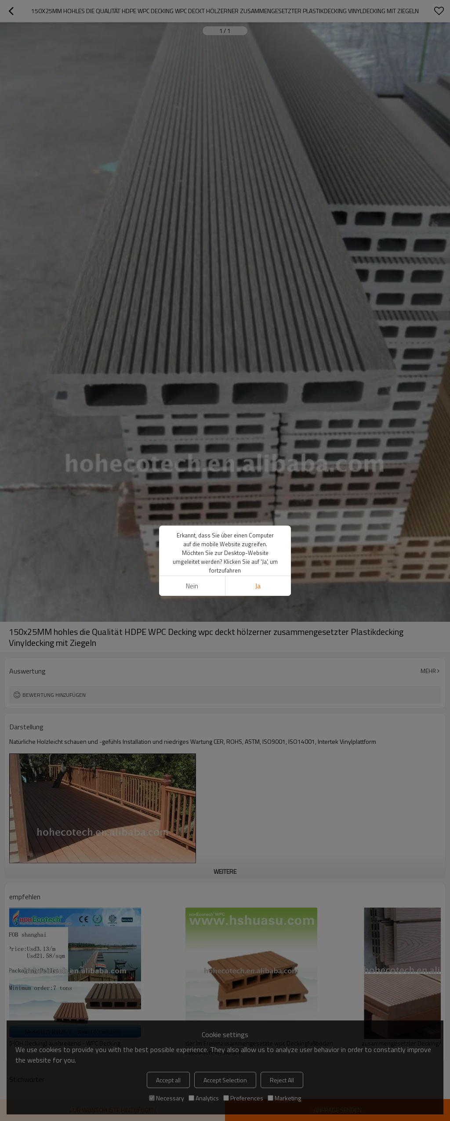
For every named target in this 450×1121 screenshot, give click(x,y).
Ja (258, 586)
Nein (192, 586)
